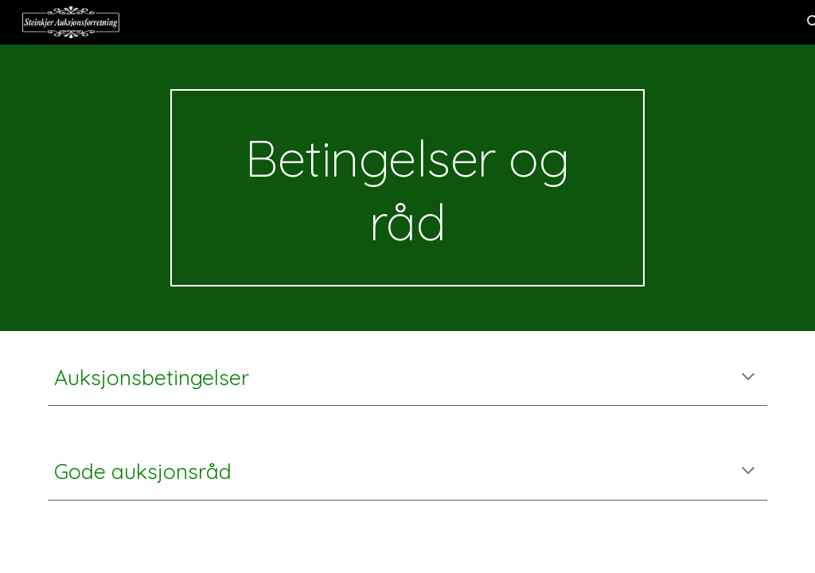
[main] (407, 187)
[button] (748, 378)
